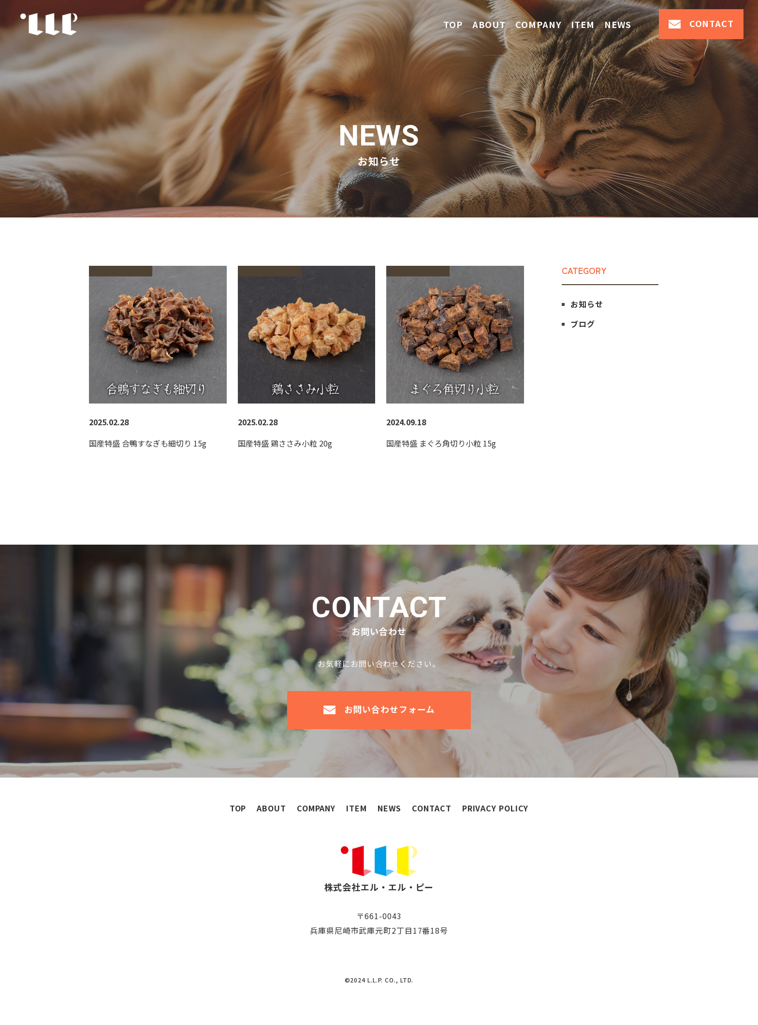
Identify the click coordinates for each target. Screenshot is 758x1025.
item (583, 24)
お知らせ (586, 304)
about (489, 24)
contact (711, 23)
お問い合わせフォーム (389, 719)
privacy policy (495, 828)
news (617, 24)
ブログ (582, 324)
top (453, 24)
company (538, 24)
